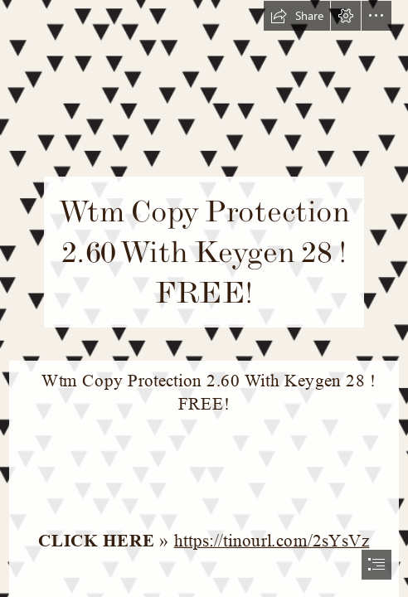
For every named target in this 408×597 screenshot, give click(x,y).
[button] (297, 16)
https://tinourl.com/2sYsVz (272, 541)
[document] (204, 298)
